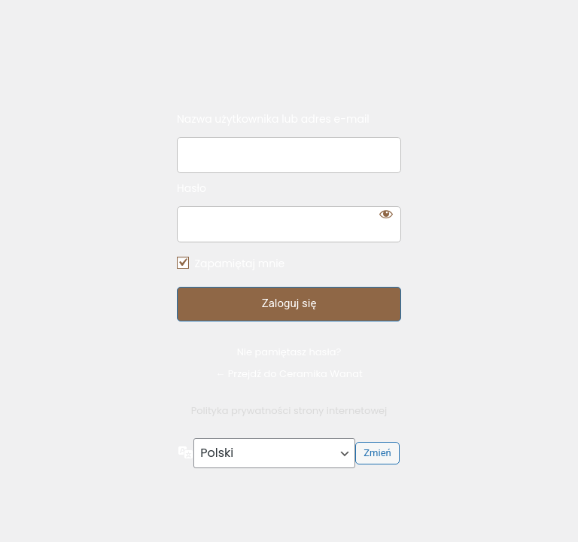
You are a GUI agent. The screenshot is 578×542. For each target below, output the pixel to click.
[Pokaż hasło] (386, 214)
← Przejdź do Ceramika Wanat (288, 374)
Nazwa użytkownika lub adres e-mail (273, 118)
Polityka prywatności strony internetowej (289, 410)
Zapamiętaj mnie (239, 263)
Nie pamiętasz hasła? (289, 352)
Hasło (191, 188)
